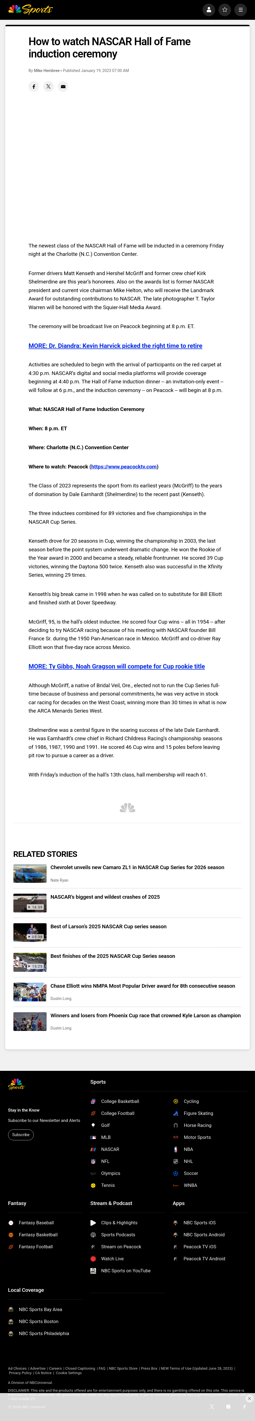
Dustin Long (60, 998)
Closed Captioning (80, 1368)
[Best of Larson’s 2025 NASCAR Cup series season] (30, 932)
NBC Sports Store (123, 1368)
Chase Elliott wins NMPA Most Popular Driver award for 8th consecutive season (142, 986)
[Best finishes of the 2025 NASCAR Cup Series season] (30, 962)
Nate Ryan (59, 880)
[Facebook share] (33, 86)
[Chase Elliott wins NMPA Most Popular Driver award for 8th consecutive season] (30, 992)
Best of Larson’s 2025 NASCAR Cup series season (108, 926)
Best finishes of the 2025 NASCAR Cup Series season (112, 956)
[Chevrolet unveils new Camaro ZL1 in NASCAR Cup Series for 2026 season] (30, 873)
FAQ (102, 1368)
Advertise (38, 1368)
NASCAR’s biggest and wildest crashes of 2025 (105, 897)
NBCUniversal (41, 1383)
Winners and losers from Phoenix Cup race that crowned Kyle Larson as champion (145, 1015)
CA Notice (43, 1373)
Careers (55, 1368)
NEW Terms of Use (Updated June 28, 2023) (197, 1368)
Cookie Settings (69, 1373)
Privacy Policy (20, 1373)
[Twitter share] (48, 86)
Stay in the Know (24, 1110)
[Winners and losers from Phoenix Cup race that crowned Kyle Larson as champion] (30, 1021)
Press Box (149, 1368)
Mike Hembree (46, 70)
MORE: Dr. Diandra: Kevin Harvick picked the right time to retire (115, 345)
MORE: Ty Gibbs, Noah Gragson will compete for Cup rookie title (116, 666)
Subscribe (21, 1135)
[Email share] (63, 86)
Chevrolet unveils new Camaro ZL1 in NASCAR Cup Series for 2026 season (137, 867)
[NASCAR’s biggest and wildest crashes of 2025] (30, 903)
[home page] (30, 10)
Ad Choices (17, 1368)
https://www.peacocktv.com (124, 466)
